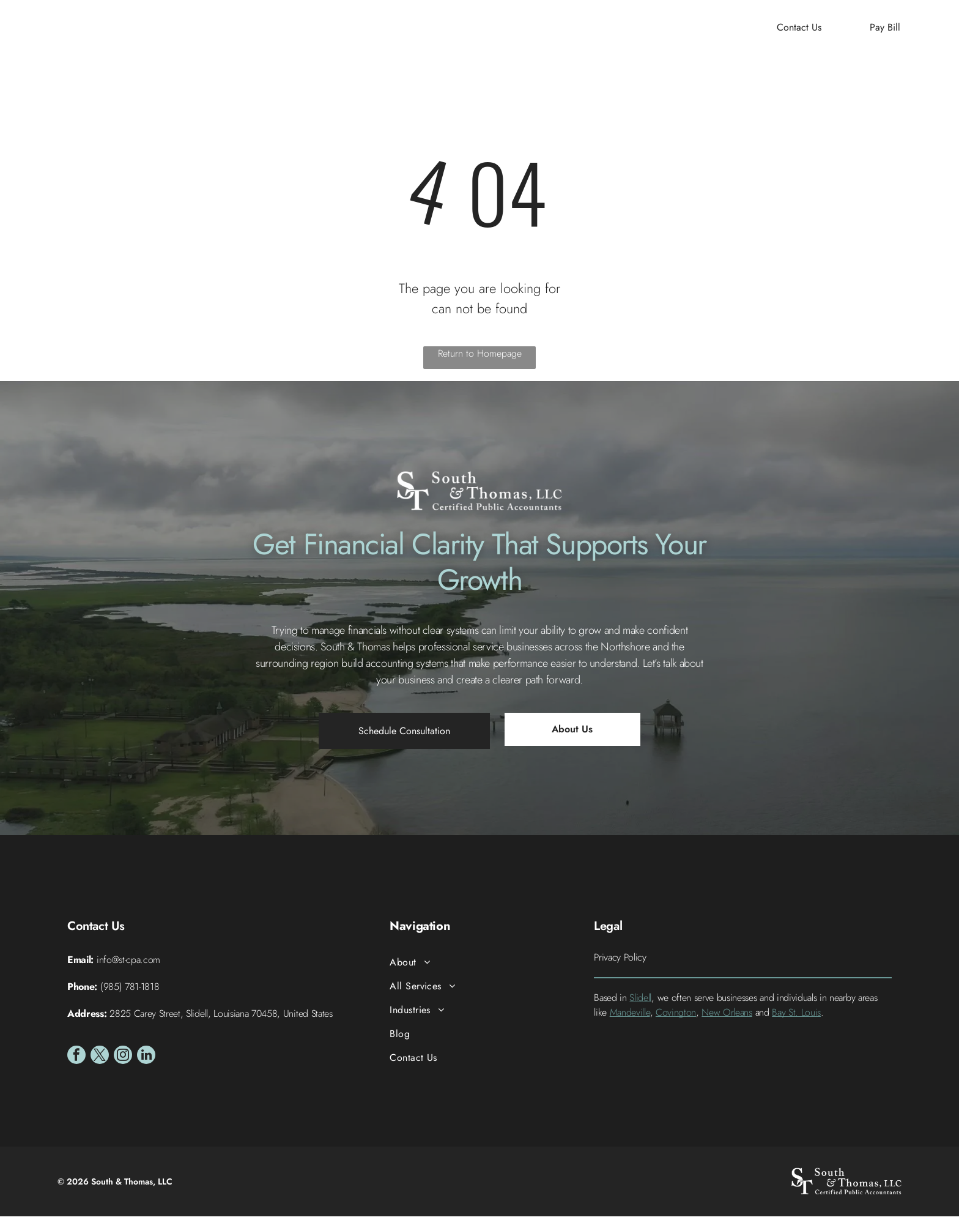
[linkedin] (146, 1059)
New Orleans (727, 1015)
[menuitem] (323, 31)
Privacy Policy (620, 960)
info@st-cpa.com (128, 963)
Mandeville (630, 1015)
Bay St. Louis (796, 1015)
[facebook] (76, 1059)
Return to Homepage (480, 357)
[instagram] (123, 1059)
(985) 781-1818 (130, 990)
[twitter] (100, 1059)
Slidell (640, 1001)
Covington (676, 1015)
